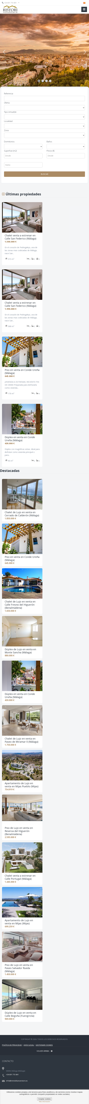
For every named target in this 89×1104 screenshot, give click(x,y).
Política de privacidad (12, 1045)
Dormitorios (9, 141)
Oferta (7, 102)
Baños (49, 141)
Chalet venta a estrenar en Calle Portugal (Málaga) (20, 877)
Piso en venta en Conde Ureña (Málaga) (22, 558)
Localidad (8, 121)
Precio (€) (50, 151)
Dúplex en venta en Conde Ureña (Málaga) (20, 695)
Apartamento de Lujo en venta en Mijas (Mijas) (19, 922)
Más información (44, 1101)
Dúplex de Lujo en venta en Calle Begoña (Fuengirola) (20, 1014)
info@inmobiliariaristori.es (17, 1081)
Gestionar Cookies (44, 1045)
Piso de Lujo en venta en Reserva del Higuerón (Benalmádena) (19, 831)
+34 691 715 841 (10, 2)
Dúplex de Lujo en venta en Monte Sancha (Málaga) (20, 651)
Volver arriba (44, 1051)
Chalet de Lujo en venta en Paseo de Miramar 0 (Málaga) (21, 740)
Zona (6, 130)
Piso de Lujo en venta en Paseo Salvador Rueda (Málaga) (19, 968)
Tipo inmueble (10, 112)
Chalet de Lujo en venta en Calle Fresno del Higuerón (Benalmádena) (20, 604)
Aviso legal (29, 1045)
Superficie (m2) (10, 151)
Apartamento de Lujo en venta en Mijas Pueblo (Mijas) (21, 785)
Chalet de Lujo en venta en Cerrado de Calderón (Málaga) (22, 514)
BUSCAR (44, 174)
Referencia (8, 93)
